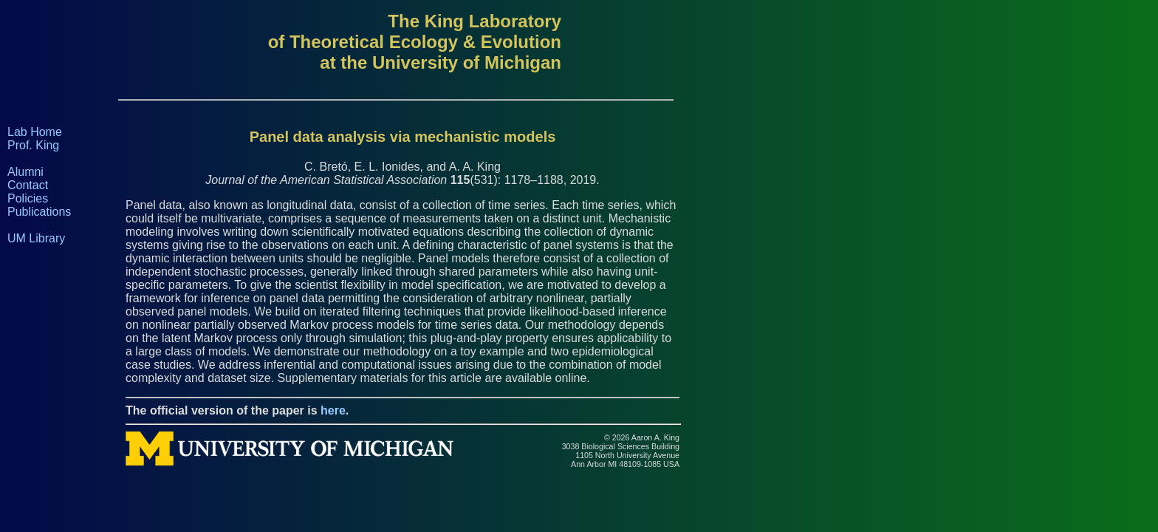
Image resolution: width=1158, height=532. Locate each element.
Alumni (25, 172)
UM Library (36, 238)
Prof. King (33, 145)
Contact (27, 185)
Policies (27, 198)
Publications (39, 211)
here (333, 410)
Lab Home (34, 132)
